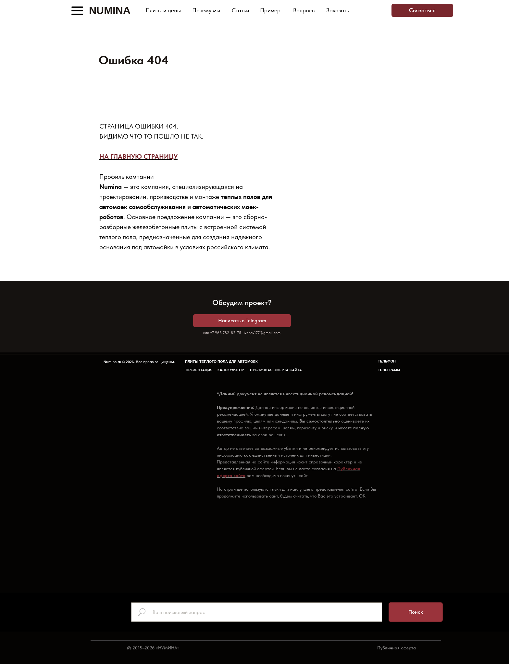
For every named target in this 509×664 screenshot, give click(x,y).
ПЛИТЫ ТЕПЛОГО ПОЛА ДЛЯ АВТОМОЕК (221, 361)
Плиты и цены (163, 10)
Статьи (240, 10)
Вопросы (304, 10)
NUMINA (109, 10)
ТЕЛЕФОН (387, 361)
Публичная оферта (396, 647)
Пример (270, 10)
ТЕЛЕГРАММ (389, 370)
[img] (366, 11)
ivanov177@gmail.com (262, 332)
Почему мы (206, 10)
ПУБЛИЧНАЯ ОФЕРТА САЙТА (276, 370)
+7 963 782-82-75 (225, 332)
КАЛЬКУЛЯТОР (230, 370)
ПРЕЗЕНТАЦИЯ (199, 370)
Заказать (337, 10)
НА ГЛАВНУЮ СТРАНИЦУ (138, 156)
